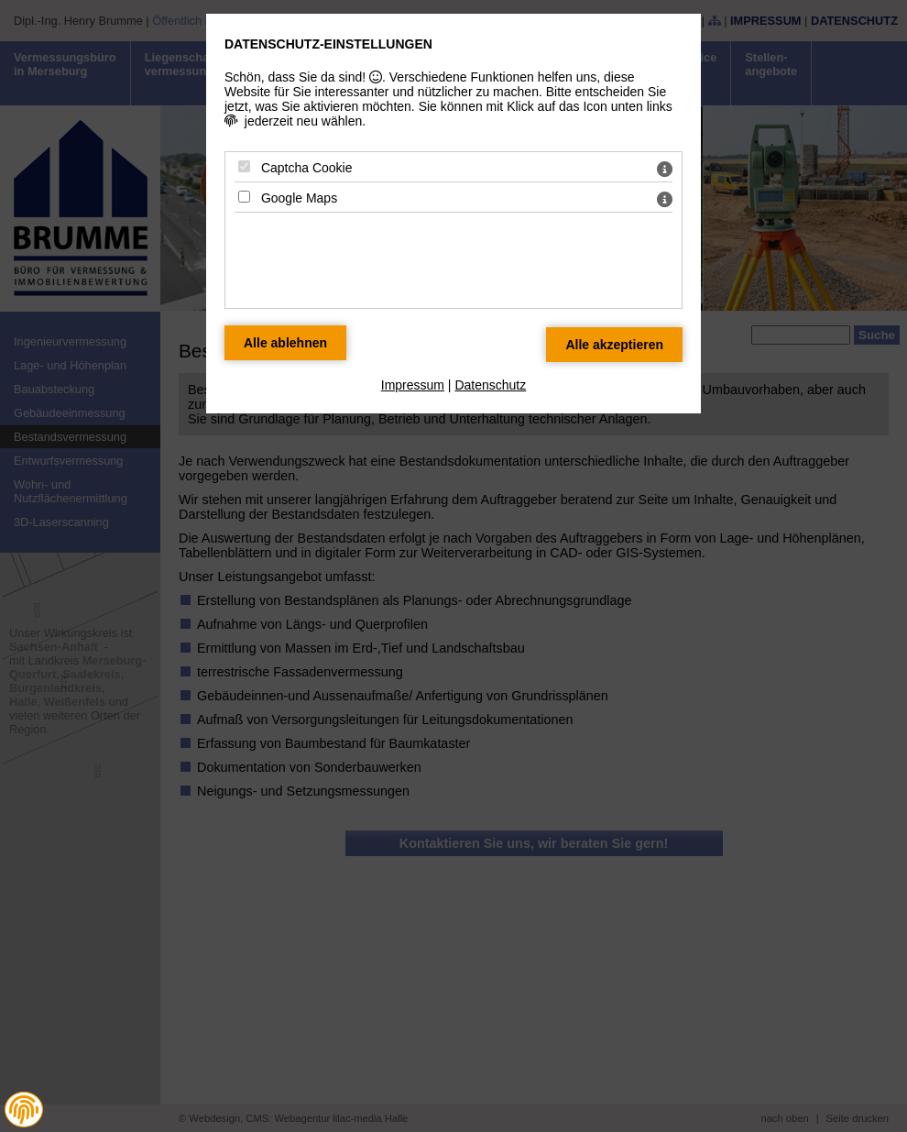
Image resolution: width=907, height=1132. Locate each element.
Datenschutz (490, 385)
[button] (24, 1109)
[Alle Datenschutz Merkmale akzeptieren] (614, 344)
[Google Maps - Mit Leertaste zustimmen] (244, 197)
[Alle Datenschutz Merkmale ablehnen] (285, 342)
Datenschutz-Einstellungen (328, 44)
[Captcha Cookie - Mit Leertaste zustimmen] (244, 166)
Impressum (412, 385)
